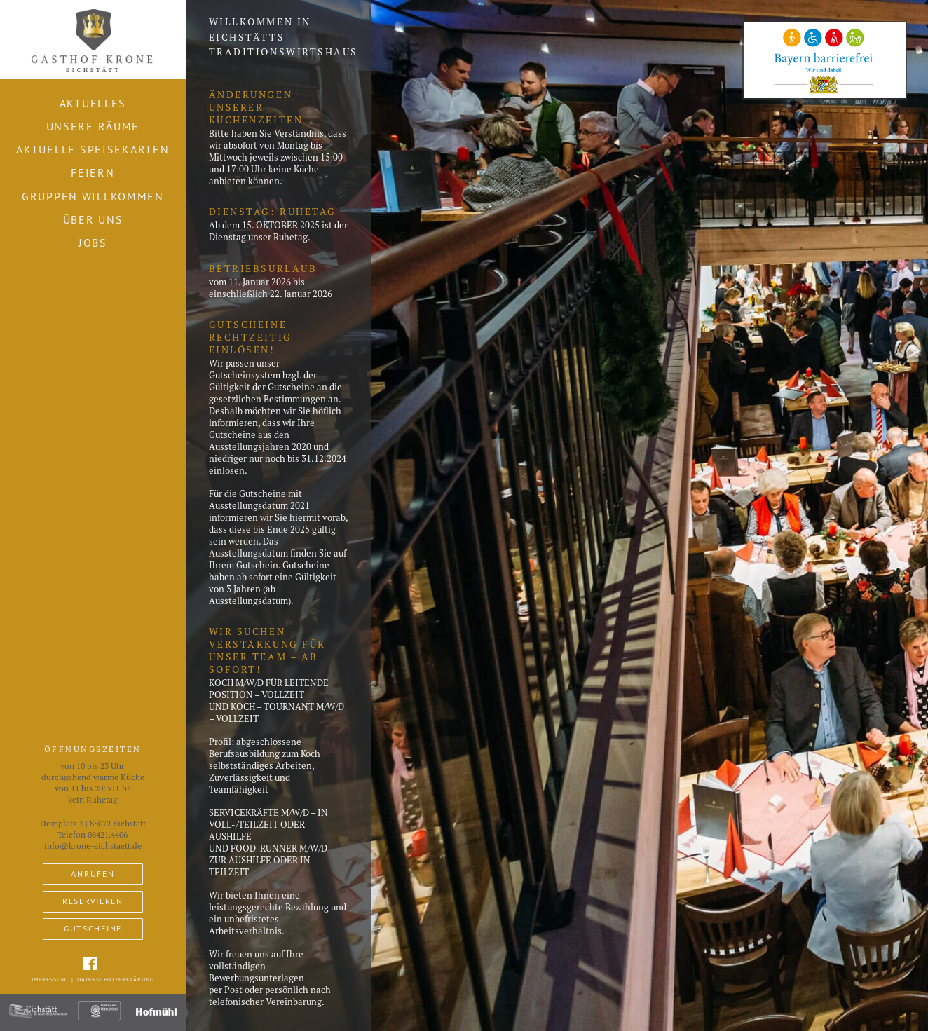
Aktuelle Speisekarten (92, 149)
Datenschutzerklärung (115, 979)
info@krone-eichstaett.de (93, 846)
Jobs (93, 242)
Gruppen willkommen (93, 196)
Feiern (92, 172)
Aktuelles (93, 103)
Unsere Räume (93, 126)
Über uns (93, 219)
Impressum (48, 979)
